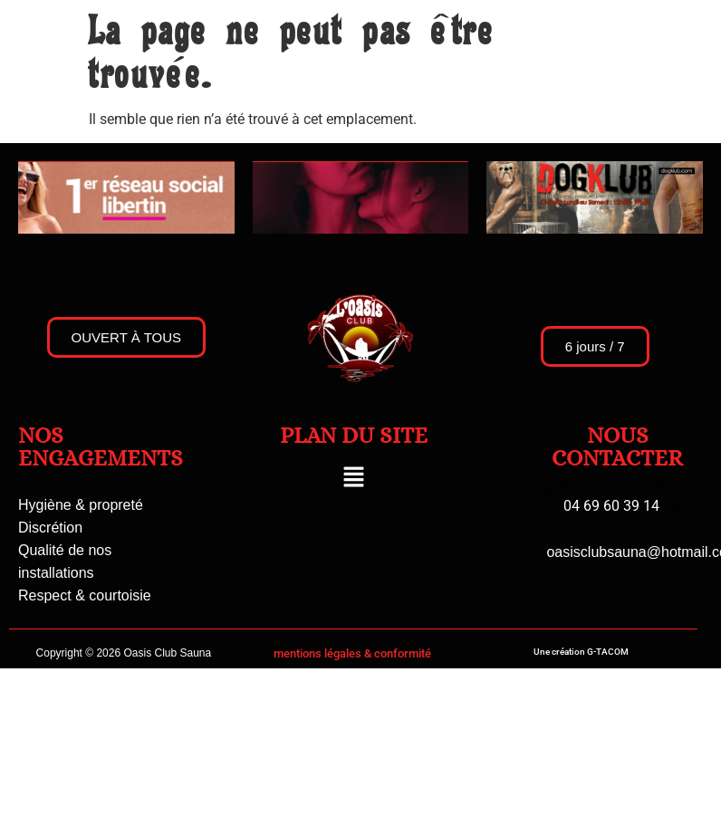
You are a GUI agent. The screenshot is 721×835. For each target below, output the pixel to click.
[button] (353, 478)
